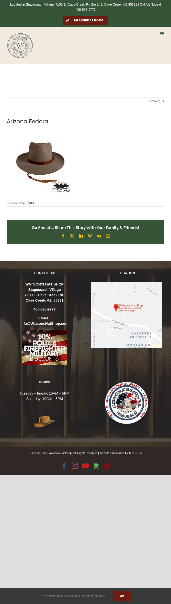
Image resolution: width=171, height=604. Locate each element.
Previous (157, 101)
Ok (122, 596)
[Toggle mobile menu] (162, 33)
